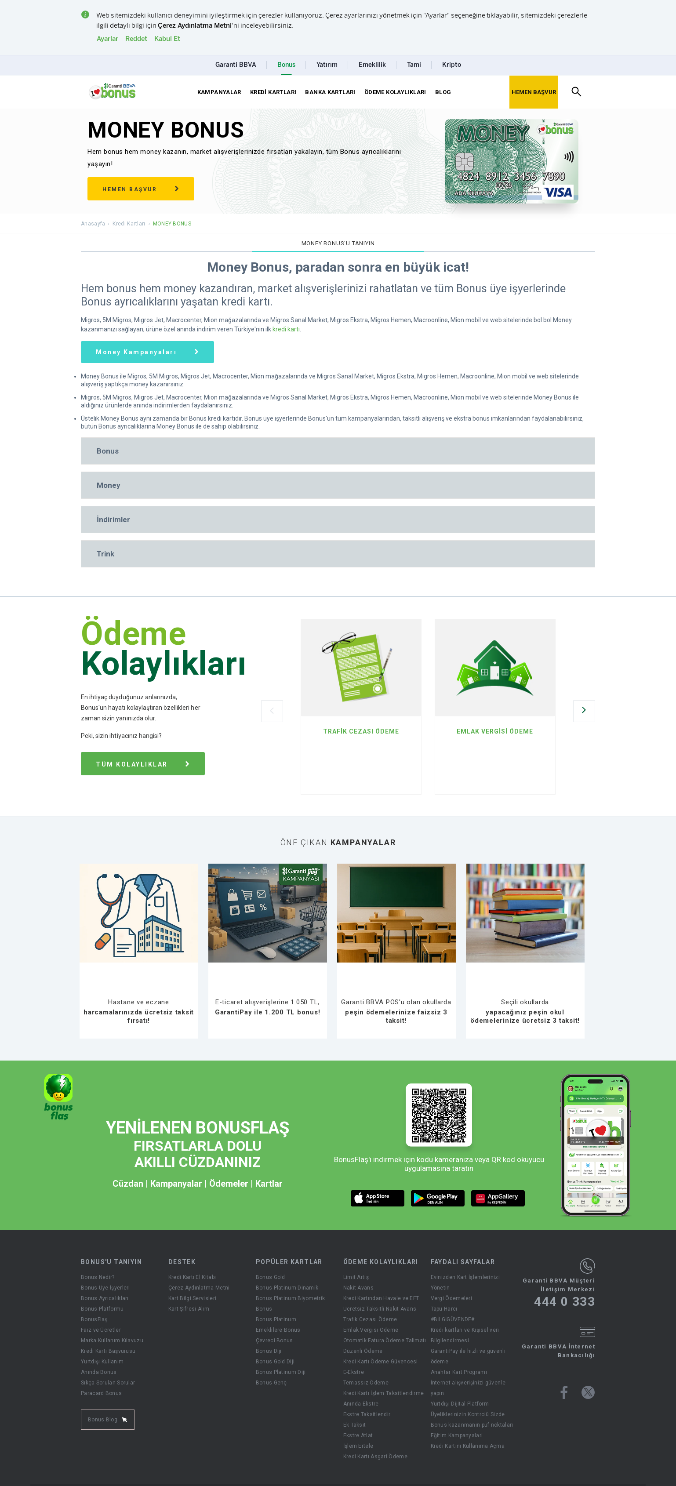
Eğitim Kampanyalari (457, 1435)
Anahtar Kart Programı (459, 1372)
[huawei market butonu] (498, 1198)
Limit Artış (356, 1277)
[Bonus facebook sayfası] (564, 1392)
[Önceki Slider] (272, 711)
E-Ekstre (353, 1372)
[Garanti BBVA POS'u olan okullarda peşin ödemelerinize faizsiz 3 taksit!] (396, 999)
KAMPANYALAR (219, 92)
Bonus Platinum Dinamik (287, 1288)
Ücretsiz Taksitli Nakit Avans (380, 1309)
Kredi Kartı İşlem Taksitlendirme (383, 1393)
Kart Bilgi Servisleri (192, 1298)
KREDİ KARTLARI (273, 92)
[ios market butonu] (378, 1198)
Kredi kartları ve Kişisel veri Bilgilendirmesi (465, 1335)
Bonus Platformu (102, 1309)
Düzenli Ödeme (363, 1351)
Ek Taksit (354, 1425)
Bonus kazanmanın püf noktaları (472, 1425)
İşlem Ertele (358, 1446)
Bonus (264, 1309)
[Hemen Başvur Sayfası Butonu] (533, 92)
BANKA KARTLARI (330, 92)
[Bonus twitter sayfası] (588, 1392)
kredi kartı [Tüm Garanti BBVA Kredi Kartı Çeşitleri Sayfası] (286, 329)
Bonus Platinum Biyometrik (290, 1298)
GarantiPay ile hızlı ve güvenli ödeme (468, 1356)
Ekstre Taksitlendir (367, 1414)
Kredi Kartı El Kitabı (192, 1277)
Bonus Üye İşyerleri (105, 1288)
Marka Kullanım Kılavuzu (112, 1340)
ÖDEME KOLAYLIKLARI (395, 92)
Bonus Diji (269, 1351)
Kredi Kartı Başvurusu (108, 1351)
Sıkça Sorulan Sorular (108, 1383)
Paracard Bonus (101, 1393)
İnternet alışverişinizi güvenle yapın (468, 1388)
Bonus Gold (270, 1277)
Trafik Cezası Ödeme (370, 1319)
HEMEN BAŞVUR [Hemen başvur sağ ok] (140, 189)
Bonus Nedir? (98, 1277)
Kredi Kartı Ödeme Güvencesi (380, 1362)
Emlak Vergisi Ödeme (371, 1330)
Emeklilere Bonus (278, 1330)
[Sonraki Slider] (584, 711)
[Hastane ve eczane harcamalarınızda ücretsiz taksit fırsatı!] (139, 999)
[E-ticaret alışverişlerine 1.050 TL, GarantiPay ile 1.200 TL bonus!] (267, 999)
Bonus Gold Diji (275, 1362)
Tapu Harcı (444, 1309)
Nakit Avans (358, 1288)
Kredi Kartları (129, 224)
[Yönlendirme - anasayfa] (112, 91)
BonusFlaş (94, 1319)
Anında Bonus (99, 1372)
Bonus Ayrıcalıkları (105, 1298)
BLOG (443, 92)
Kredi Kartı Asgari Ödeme (375, 1456)
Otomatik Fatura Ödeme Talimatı (384, 1340)
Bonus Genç (271, 1383)
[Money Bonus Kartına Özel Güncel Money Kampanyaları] (147, 352)
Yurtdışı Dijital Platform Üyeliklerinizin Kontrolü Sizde (468, 1409)
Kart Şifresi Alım (188, 1309)
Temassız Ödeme (366, 1383)
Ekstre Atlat (358, 1435)
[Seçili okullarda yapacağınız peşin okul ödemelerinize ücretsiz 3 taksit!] (525, 999)
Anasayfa (93, 224)
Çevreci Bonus (274, 1340)
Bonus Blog (107, 1420)
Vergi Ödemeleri (451, 1298)
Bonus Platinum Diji (281, 1372)
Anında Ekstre (361, 1404)
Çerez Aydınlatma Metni (199, 1288)
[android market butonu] (438, 1198)
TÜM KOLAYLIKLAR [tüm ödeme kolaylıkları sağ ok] (143, 764)
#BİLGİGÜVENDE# (453, 1319)
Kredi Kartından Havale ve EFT (381, 1298)
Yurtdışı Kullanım (102, 1362)
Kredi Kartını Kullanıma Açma (468, 1446)
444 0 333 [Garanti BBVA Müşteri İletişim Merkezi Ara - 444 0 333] (564, 1302)
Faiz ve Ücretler (101, 1330)
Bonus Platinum (276, 1319)
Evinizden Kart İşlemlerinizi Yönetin (465, 1282)
